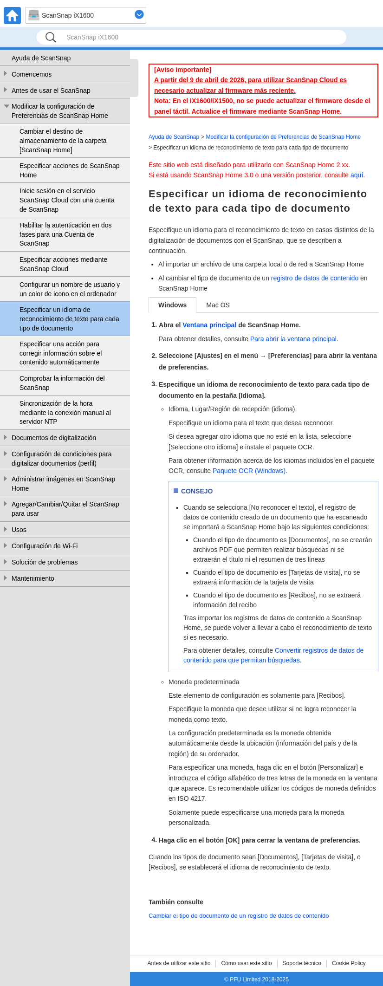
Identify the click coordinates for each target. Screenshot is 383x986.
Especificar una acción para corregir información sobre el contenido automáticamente (60, 353)
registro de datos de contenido (314, 278)
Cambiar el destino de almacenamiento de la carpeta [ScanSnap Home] (63, 140)
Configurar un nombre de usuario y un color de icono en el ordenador (69, 289)
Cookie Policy (349, 963)
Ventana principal (209, 325)
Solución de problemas (45, 562)
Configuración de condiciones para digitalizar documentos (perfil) (62, 458)
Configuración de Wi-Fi (45, 546)
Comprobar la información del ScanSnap (62, 383)
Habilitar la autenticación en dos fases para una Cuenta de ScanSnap (65, 234)
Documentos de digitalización (54, 437)
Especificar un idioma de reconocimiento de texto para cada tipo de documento (69, 318)
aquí (357, 175)
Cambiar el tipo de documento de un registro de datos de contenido (239, 915)
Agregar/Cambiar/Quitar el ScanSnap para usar (65, 508)
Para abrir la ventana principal (293, 339)
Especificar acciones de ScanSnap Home (69, 170)
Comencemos (32, 74)
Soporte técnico (302, 963)
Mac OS (218, 305)
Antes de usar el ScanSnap (51, 90)
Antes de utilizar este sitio (178, 963)
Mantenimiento (33, 578)
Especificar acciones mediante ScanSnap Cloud (63, 264)
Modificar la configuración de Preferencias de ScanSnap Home (60, 111)
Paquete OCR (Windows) (249, 470)
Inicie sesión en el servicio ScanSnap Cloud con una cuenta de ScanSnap (67, 200)
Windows (172, 305)
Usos (19, 529)
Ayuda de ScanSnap (41, 58)
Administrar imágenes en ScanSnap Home (63, 483)
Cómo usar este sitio (246, 963)
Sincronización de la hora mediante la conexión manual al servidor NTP (65, 412)
